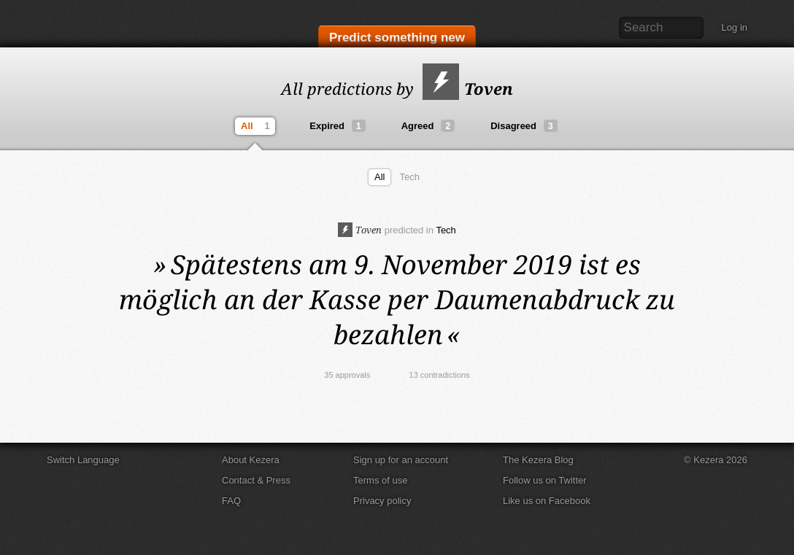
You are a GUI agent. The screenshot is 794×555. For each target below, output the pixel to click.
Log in (734, 27)
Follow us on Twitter (545, 480)
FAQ (231, 500)
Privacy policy (382, 500)
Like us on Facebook (546, 500)
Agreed (428, 126)
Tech (409, 176)
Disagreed (524, 126)
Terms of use (380, 480)
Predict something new (397, 37)
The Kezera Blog (538, 459)
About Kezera (251, 459)
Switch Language (83, 459)
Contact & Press (256, 480)
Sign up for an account (400, 459)
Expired (337, 126)
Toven (468, 88)
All (257, 126)
